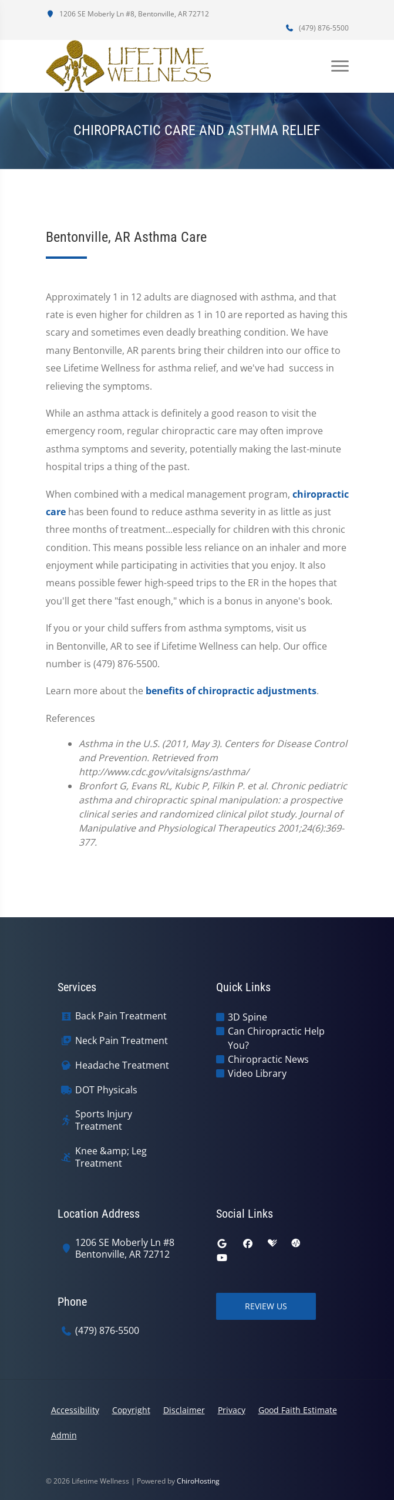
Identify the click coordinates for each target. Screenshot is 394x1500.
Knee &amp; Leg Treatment (111, 1157)
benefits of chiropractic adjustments (231, 690)
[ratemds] (296, 1244)
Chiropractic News (268, 1059)
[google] (222, 1244)
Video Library (257, 1073)
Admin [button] (64, 1435)
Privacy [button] (231, 1409)
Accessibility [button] (75, 1409)
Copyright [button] (131, 1409)
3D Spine (247, 1017)
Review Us (266, 1306)
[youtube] (222, 1258)
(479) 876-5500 (317, 28)
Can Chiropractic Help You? (276, 1038)
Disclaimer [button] (184, 1409)
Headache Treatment (122, 1065)
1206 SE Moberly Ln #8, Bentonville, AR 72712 (127, 14)
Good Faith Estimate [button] (297, 1409)
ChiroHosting (198, 1481)
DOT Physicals (106, 1090)
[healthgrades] (272, 1244)
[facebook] (248, 1244)
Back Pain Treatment (121, 1016)
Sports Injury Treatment (103, 1120)
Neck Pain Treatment (121, 1041)
